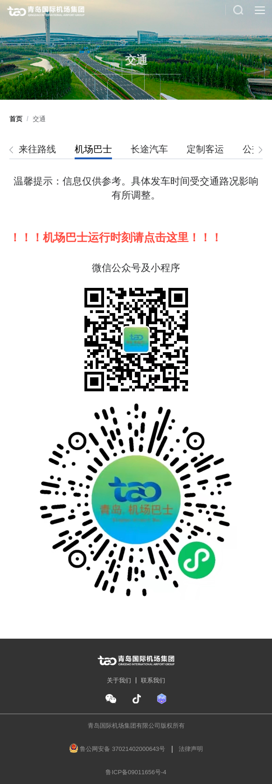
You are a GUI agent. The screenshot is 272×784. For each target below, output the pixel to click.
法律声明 (191, 748)
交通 (39, 119)
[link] (15, 119)
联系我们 (153, 680)
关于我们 (119, 680)
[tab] (42, 149)
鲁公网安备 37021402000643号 (122, 748)
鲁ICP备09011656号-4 (135, 772)
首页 (15, 119)
